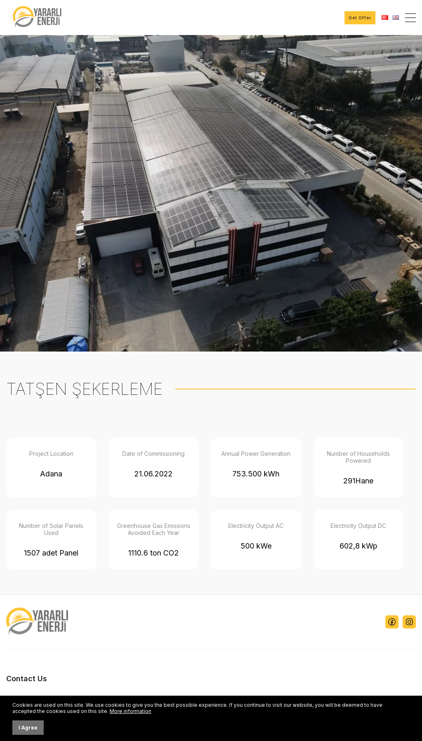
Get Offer (360, 17)
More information (130, 711)
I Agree (28, 728)
